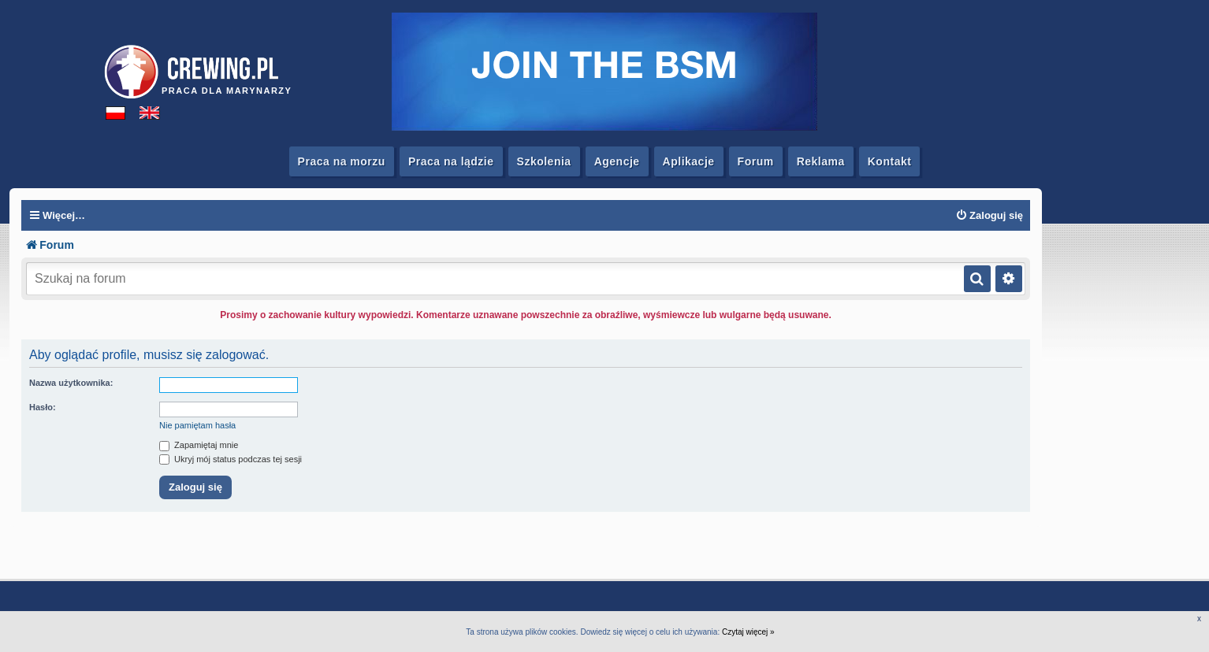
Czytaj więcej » (748, 632)
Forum (756, 161)
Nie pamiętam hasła (197, 425)
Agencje (617, 161)
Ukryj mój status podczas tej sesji (230, 459)
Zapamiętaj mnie (198, 445)
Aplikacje (689, 161)
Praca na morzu (341, 161)
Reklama (821, 161)
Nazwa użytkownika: (71, 382)
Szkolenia (544, 161)
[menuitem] (989, 215)
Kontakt (890, 161)
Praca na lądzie (451, 161)
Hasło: (42, 407)
